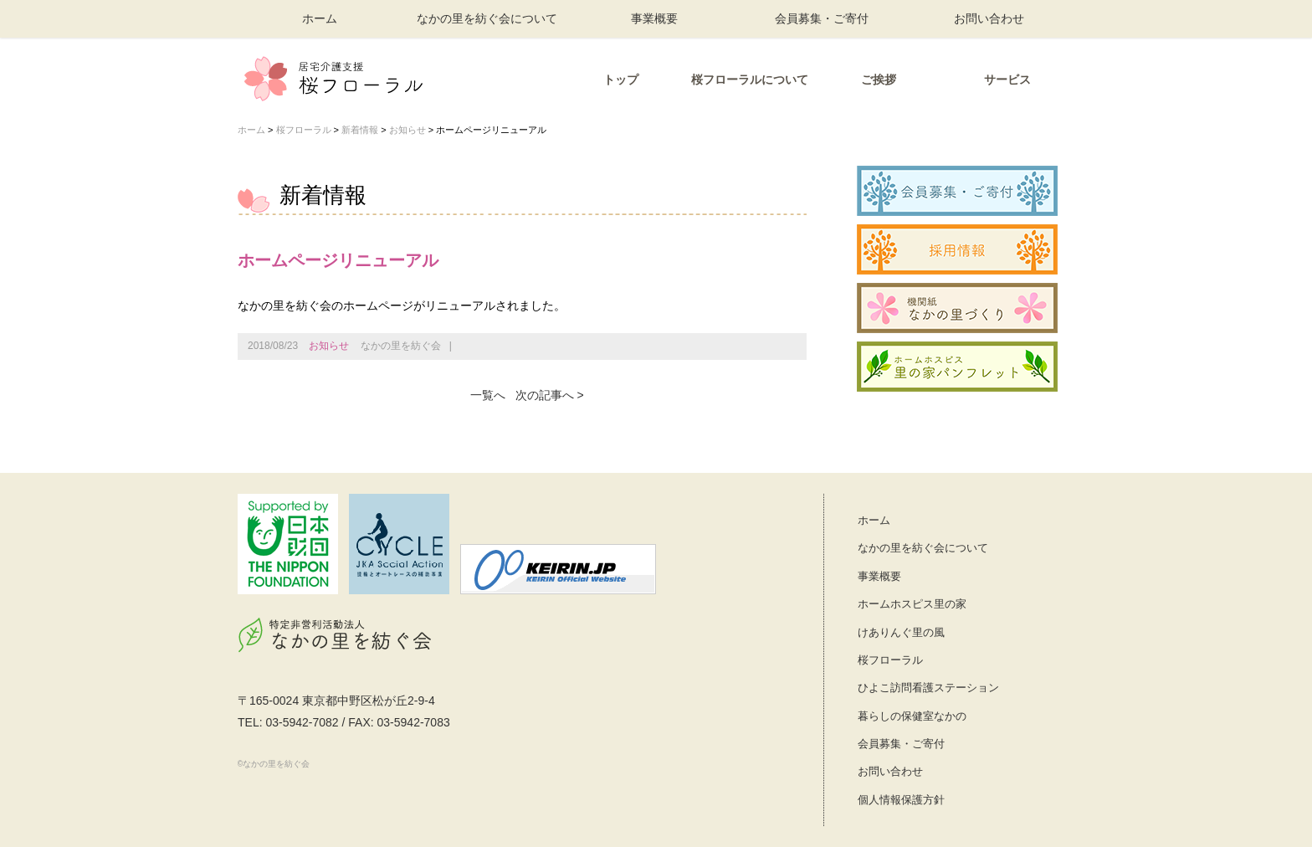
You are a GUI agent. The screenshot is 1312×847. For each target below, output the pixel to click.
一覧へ (487, 395)
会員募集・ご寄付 (822, 18)
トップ (620, 79)
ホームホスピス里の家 (912, 604)
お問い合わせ (989, 18)
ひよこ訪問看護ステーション (928, 687)
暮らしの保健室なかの (912, 716)
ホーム (319, 18)
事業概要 (654, 18)
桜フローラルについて (749, 79)
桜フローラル (303, 130)
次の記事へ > (549, 395)
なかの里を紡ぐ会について (487, 18)
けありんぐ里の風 (901, 632)
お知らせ (407, 130)
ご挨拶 (878, 79)
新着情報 (359, 130)
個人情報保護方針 (901, 799)
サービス (1007, 79)
